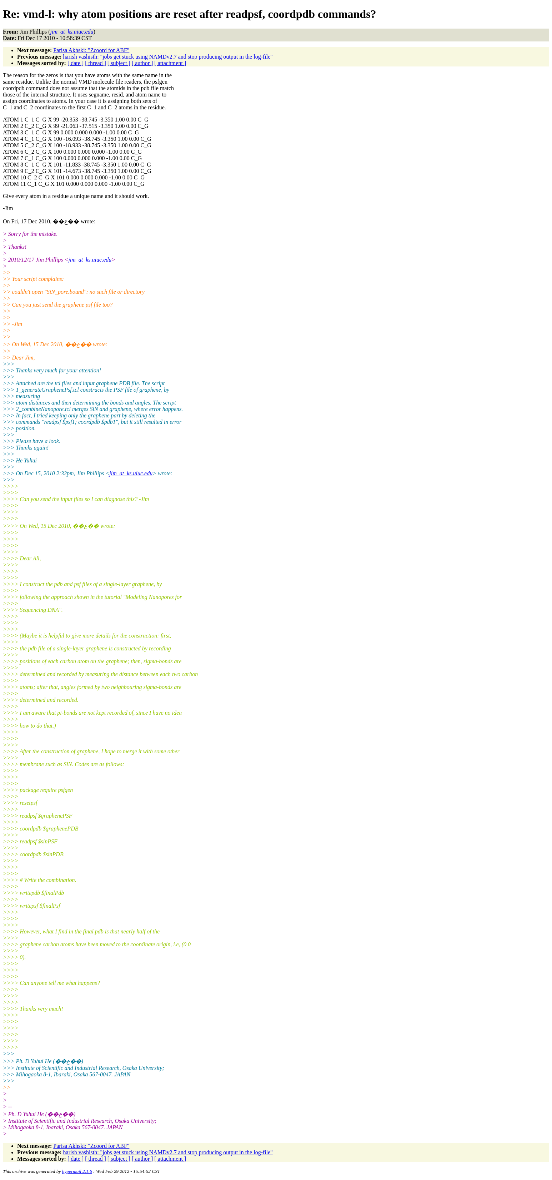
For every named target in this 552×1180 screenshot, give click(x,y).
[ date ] (75, 63)
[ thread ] (95, 63)
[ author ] (142, 63)
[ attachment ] (170, 63)
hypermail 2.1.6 (77, 1171)
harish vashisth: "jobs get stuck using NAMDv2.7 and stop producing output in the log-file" (168, 57)
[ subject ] (118, 63)
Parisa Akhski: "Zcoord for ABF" (91, 50)
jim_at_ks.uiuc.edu (89, 260)
